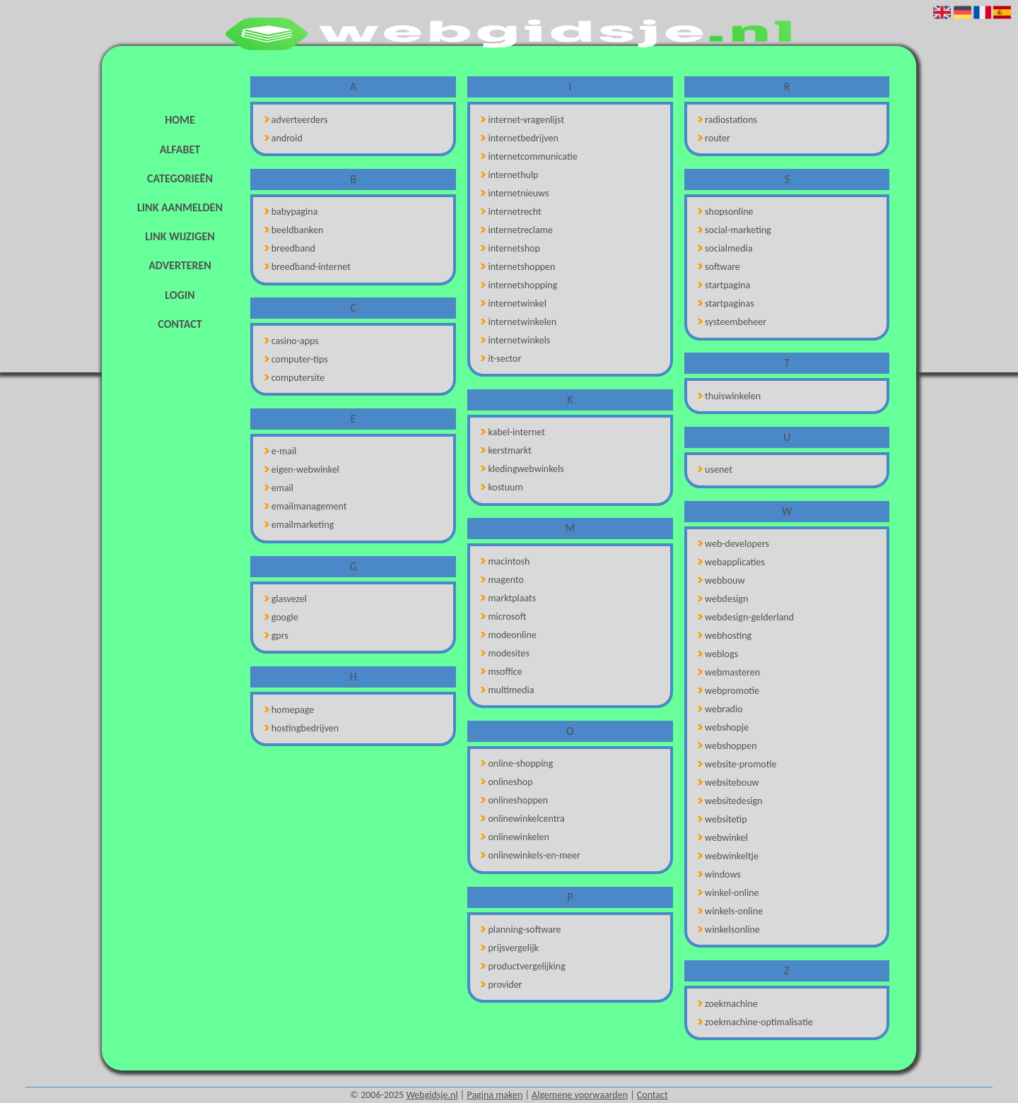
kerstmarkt (506, 450)
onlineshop (506, 782)
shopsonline (726, 212)
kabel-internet (512, 432)
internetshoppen (518, 267)
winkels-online (730, 911)
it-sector (501, 359)
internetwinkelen (518, 322)
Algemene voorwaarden (580, 1095)
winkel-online (728, 893)
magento (502, 580)
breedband (289, 248)
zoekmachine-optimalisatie (755, 1022)
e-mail (280, 451)
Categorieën (180, 178)
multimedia (507, 690)
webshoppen (727, 746)
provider (501, 985)
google (281, 617)
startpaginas (726, 303)
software (719, 267)
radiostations (727, 120)
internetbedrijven (519, 138)
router (714, 138)
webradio (720, 709)
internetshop (510, 248)
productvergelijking (523, 966)
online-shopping (517, 763)
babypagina (291, 212)
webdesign (723, 599)
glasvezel (285, 599)
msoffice (501, 672)
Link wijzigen (179, 236)
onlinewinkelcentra (522, 819)
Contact (179, 324)
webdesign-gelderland (746, 617)
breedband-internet (307, 267)
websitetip (722, 819)
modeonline (508, 635)
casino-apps (291, 341)
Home (180, 119)
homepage (289, 710)
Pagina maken (494, 1095)
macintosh (505, 561)
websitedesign (730, 801)
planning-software (521, 930)
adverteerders (296, 120)
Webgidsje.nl (431, 1095)
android (283, 138)
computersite (294, 378)
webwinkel (723, 838)
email (278, 488)
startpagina (724, 285)
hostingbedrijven (301, 728)
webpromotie (728, 691)
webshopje (723, 727)
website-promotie (737, 764)
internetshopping (519, 285)
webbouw (721, 580)
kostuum (501, 487)
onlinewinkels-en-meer (530, 855)
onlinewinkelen (515, 837)
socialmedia (725, 248)
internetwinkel (513, 303)
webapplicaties (731, 562)
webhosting (724, 636)
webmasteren (729, 672)
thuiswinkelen (729, 396)
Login (179, 295)
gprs (276, 636)
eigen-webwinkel (301, 470)
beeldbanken (294, 230)
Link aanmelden (180, 207)
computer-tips (296, 359)
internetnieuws (515, 193)
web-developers (733, 544)
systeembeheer (732, 322)
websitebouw (728, 783)
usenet (715, 470)
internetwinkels (515, 340)
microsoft (503, 617)
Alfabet (180, 149)
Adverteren (179, 265)
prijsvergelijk (510, 948)
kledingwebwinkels (522, 469)
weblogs (718, 654)
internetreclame (516, 230)
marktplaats (508, 598)
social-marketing (734, 230)
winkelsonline (729, 930)
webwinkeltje (728, 856)
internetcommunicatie (529, 157)
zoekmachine (728, 1004)
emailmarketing (299, 525)
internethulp (509, 175)
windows (719, 874)
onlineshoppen (514, 800)
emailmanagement (305, 506)
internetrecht (511, 212)
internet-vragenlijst (522, 120)
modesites (505, 653)
